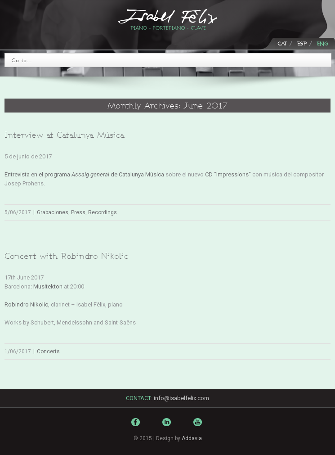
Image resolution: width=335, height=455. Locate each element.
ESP (302, 43)
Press (78, 212)
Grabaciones (52, 212)
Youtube (199, 429)
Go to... (22, 60)
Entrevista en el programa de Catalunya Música (84, 174)
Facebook (137, 424)
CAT (282, 43)
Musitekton (48, 286)
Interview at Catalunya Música (64, 135)
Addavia (192, 438)
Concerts (48, 351)
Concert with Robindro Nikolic (66, 256)
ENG (322, 43)
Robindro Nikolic (26, 304)
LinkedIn (168, 426)
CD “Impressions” (228, 174)
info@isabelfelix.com (181, 398)
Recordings (102, 212)
